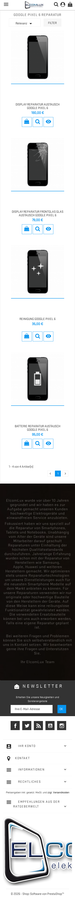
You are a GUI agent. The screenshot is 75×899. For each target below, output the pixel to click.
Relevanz (25, 24)
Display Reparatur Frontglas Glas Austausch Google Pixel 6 (37, 213)
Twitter (26, 725)
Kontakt (22, 758)
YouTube (50, 725)
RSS (38, 725)
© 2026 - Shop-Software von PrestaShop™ (37, 894)
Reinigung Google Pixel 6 (37, 319)
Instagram (61, 725)
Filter (52, 23)
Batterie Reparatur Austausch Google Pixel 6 (37, 428)
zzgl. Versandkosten (58, 792)
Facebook (15, 725)
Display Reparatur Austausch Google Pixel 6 (38, 106)
